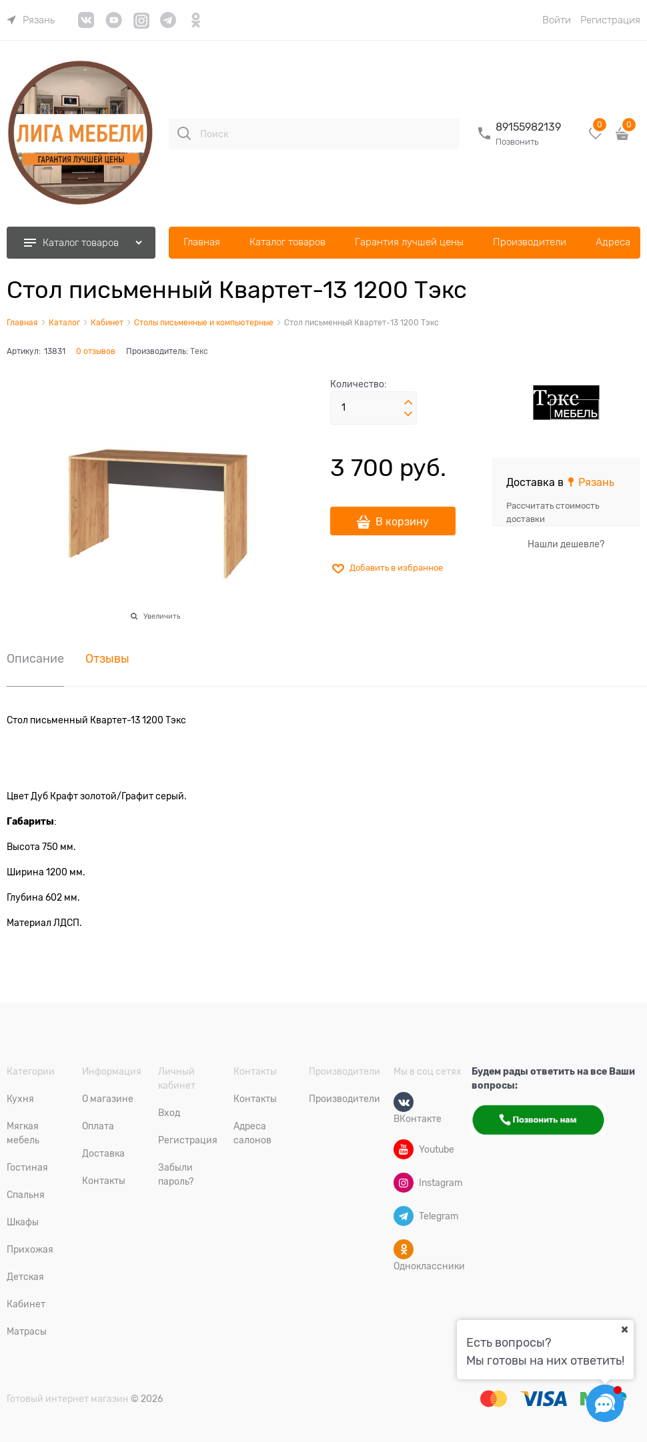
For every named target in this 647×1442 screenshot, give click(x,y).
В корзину (402, 522)
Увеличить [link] (161, 616)
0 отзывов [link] (95, 351)
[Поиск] (184, 133)
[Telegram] (404, 1216)
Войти (556, 20)
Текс (199, 351)
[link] (31, 20)
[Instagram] (404, 1183)
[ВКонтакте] (404, 1102)
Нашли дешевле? (566, 544)
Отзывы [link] (107, 659)
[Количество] (373, 408)
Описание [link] (35, 659)
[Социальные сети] (605, 1403)
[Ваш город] (624, 1329)
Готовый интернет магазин (68, 1398)
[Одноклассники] (404, 1249)
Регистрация (610, 20)
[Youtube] (404, 1149)
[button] (408, 402)
